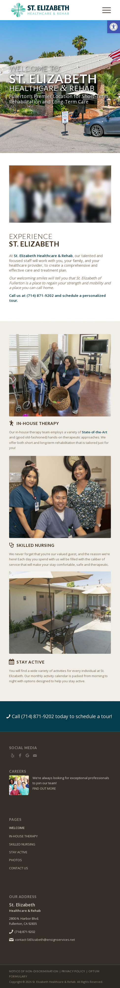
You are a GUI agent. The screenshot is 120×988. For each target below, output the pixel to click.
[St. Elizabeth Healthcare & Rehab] (50, 10)
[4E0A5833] (60, 493)
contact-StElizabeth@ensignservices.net (45, 939)
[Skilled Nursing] (11, 545)
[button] (113, 26)
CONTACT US (18, 868)
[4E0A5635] (60, 373)
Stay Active (31, 662)
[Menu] (104, 10)
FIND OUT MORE (44, 788)
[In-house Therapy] (11, 423)
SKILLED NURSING (22, 844)
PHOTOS (15, 860)
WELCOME (17, 828)
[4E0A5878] (60, 606)
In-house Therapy (38, 423)
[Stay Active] (11, 662)
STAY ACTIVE (18, 852)
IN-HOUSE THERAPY (23, 836)
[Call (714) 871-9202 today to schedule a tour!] (60, 716)
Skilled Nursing (35, 545)
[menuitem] (104, 10)
